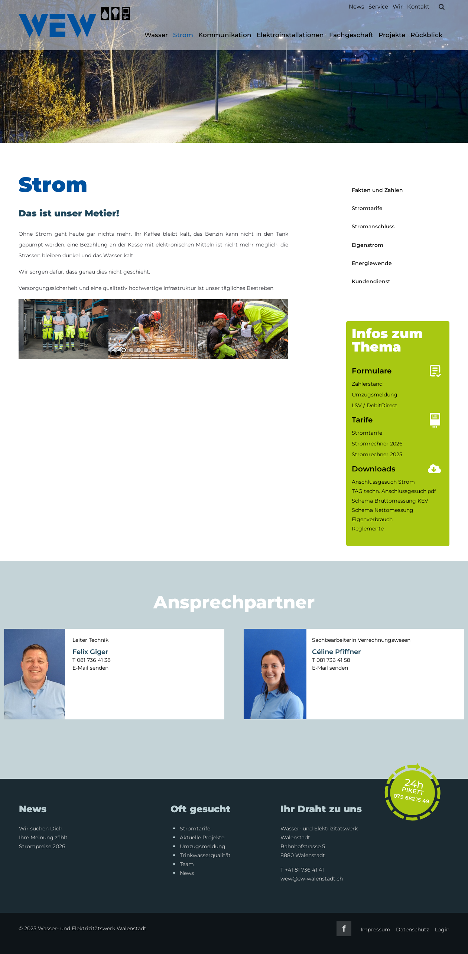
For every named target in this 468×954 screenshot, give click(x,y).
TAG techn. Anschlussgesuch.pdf (394, 491)
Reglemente (368, 528)
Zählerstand (367, 383)
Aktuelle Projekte (202, 837)
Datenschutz (412, 929)
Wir (398, 6)
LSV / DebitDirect (374, 405)
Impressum (375, 929)
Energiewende (372, 263)
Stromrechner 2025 (377, 454)
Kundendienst (371, 281)
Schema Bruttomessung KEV (390, 500)
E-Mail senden (90, 667)
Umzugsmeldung (374, 394)
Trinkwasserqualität (205, 855)
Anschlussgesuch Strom (383, 481)
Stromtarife (367, 208)
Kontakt (418, 6)
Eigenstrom (367, 245)
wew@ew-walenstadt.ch (311, 878)
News (356, 6)
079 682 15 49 (411, 798)
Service (378, 6)
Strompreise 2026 (42, 846)
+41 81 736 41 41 (304, 869)
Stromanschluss (373, 226)
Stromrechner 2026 (377, 443)
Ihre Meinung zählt (43, 837)
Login (442, 929)
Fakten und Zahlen (377, 190)
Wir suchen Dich (40, 828)
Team (187, 864)
